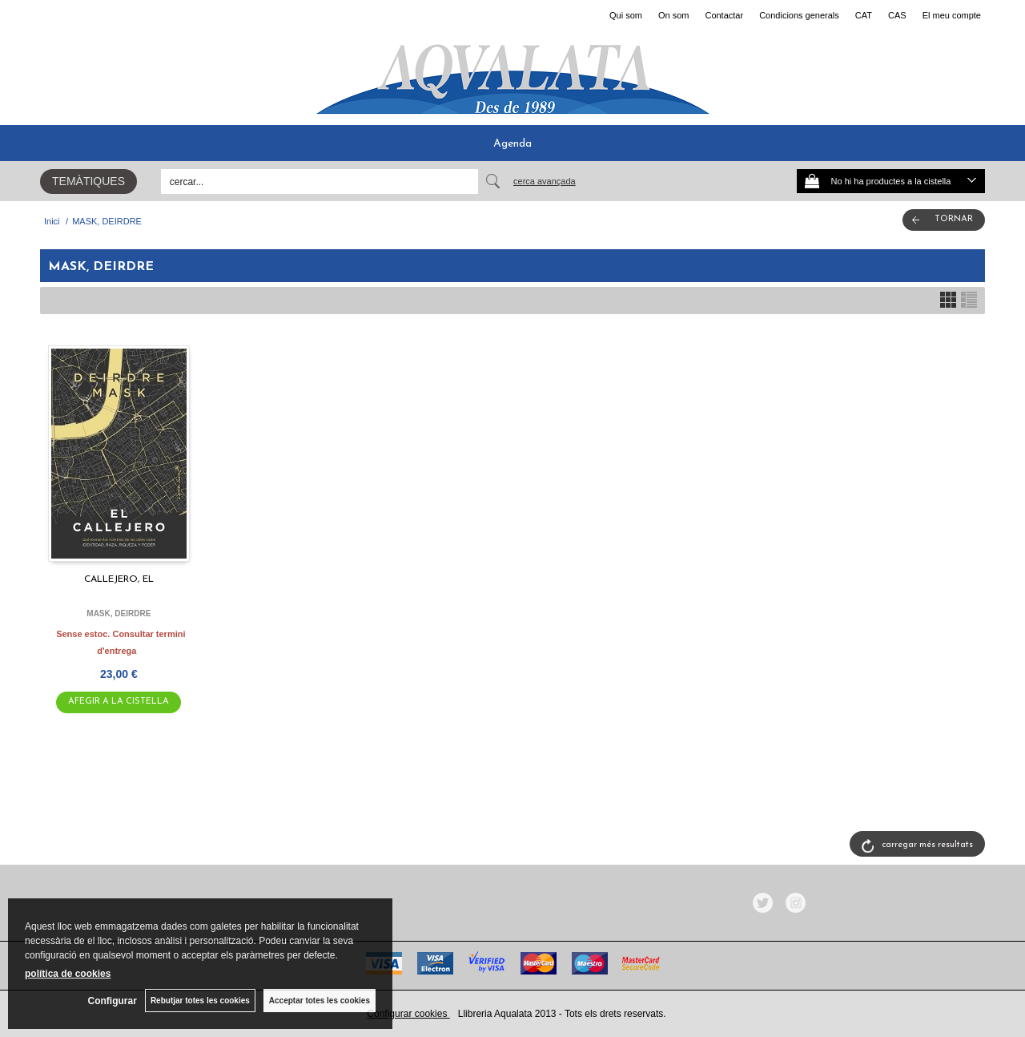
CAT (863, 15)
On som (673, 15)
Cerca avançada (544, 181)
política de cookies (68, 973)
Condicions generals (799, 15)
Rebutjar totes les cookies (200, 1000)
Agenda (512, 144)
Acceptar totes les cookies (319, 1000)
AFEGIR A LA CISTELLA (118, 701)
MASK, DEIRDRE (118, 613)
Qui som (625, 15)
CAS (897, 15)
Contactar (724, 15)
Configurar (112, 1001)
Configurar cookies (408, 1013)
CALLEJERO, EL (119, 579)
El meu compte (951, 15)
